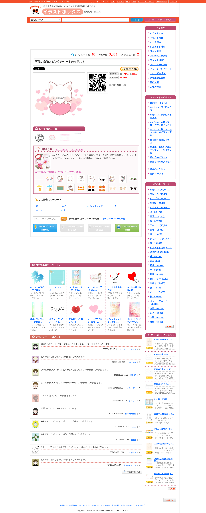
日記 (134, 1)
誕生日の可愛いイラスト (161, 163)
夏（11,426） (156, 234)
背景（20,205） (157, 216)
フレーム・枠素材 (158, 55)
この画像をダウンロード (45, 228)
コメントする (77, 149)
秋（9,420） (156, 256)
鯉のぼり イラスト (159, 103)
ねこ (64, 206)
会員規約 (73, 505)
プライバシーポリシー (100, 505)
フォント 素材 (157, 60)
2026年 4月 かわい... (162, 354)
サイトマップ (139, 505)
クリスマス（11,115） (161, 238)
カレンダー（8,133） (160, 279)
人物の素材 (155, 87)
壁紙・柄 (154, 82)
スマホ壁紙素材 (157, 78)
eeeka (133, 440)
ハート (39, 210)
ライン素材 (155, 51)
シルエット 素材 (158, 46)
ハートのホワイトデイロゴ (37, 288)
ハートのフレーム (56, 288)
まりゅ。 (132, 401)
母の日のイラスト (158, 157)
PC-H (134, 427)
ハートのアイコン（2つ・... (95, 320)
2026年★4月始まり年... (164, 414)
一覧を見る (169, 326)
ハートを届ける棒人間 (134, 288)
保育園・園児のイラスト (161, 141)
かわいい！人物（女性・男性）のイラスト (161, 123)
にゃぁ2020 (131, 452)
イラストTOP (156, 33)
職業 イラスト (157, 173)
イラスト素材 (156, 38)
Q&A (128, 1)
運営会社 (115, 505)
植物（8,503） (157, 265)
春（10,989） (156, 243)
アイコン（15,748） (160, 225)
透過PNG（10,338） (160, 252)
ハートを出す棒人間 (114, 288)
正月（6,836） (157, 313)
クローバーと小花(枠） (163, 474)
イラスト (120, 1)
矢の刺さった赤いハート (76, 320)
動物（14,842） (157, 230)
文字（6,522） (157, 317)
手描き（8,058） (158, 283)
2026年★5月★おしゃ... (164, 444)
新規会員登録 (161, 1)
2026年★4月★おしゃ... (164, 339)
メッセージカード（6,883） (158, 302)
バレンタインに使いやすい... (114, 320)
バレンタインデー (97, 206)
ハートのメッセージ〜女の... (76, 288)
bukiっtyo (132, 362)
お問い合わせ (126, 505)
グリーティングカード (161, 69)
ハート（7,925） (158, 292)
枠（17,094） (156, 221)
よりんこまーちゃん (128, 349)
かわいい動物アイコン (163, 429)
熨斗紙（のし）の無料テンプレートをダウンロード (161, 150)
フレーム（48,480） (160, 194)
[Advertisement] (12, 51)
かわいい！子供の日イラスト (161, 116)
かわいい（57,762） (160, 189)
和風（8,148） (157, 274)
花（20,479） (156, 212)
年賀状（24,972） (158, 203)
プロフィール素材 (158, 64)
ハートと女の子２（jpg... (95, 288)
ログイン (173, 1)
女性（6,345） (157, 322)
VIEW (149, 348)
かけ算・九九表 (160, 399)
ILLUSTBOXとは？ (146, 1)
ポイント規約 (83, 505)
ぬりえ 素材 (155, 42)
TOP (113, 1)
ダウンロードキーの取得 (114, 218)
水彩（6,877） (157, 308)
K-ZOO (133, 375)
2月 (63, 210)
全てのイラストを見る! (160, 19)
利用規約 (63, 505)
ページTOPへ (169, 500)
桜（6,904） (156, 296)
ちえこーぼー (130, 388)
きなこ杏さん (62, 149)
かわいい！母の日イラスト (161, 108)
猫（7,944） (156, 287)
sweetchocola (130, 414)
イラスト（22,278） (160, 207)
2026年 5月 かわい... (162, 384)
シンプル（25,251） (160, 198)
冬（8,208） (156, 270)
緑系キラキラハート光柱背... (37, 320)
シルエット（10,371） (161, 247)
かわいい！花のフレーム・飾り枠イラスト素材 (161, 132)
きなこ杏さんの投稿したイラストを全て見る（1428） (59, 172)
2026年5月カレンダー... (164, 369)
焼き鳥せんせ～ (129, 465)
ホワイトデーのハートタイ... (56, 320)
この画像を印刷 (127, 228)
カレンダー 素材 (158, 73)
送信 (64, 218)
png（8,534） (157, 261)
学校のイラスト (157, 169)
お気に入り (129, 69)
